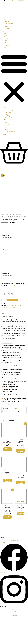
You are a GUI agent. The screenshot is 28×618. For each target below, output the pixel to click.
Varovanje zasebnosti (10, 43)
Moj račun (5, 47)
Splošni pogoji (8, 42)
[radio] (3, 294)
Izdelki (4, 20)
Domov (3, 214)
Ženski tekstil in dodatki (9, 307)
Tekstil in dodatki (9, 23)
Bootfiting (7, 28)
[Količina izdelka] (3, 300)
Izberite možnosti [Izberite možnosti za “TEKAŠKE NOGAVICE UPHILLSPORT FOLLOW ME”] (20, 450)
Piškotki (7, 45)
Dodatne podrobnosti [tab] (7, 316)
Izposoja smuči (8, 30)
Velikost (4, 291)
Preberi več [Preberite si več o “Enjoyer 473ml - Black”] (21, 513)
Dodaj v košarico (12, 300)
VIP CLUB (7, 38)
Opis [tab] (2, 314)
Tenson (16, 305)
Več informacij (12, 285)
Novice (5, 33)
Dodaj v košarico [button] (7, 449)
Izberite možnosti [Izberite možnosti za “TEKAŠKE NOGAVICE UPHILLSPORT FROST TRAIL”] (7, 517)
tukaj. (11, 405)
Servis (4, 31)
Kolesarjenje (8, 25)
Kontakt (5, 35)
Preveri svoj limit (5, 289)
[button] (14, 78)
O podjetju (7, 40)
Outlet (6, 26)
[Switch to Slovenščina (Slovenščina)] (14, 616)
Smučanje (7, 21)
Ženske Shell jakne (10, 216)
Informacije (6, 37)
